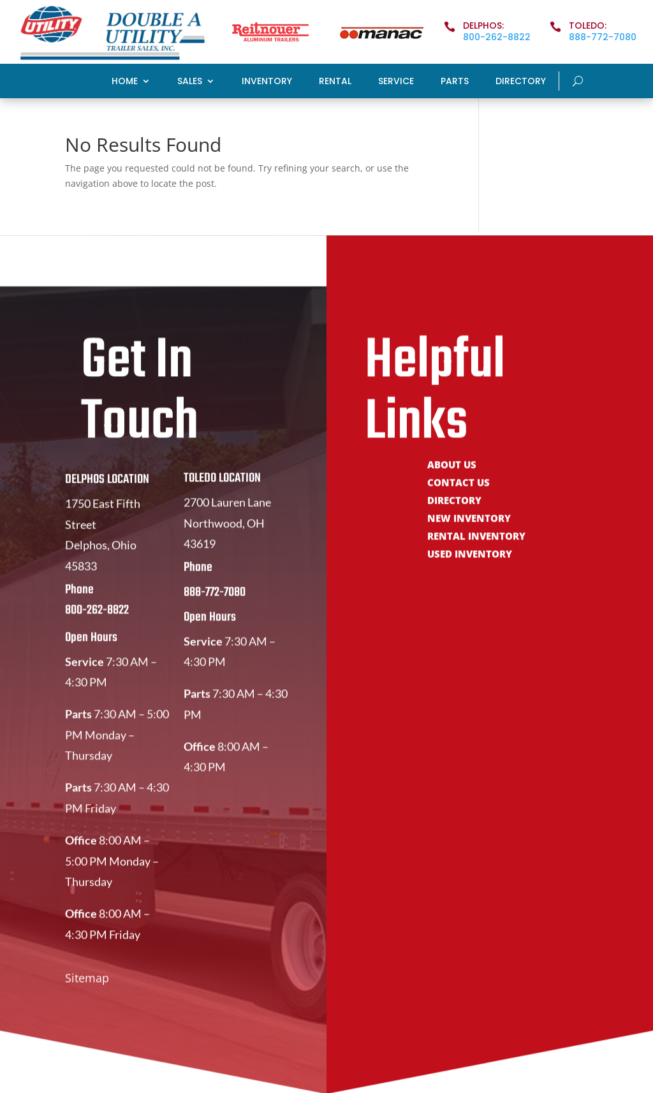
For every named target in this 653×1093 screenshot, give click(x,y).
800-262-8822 (497, 37)
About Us (451, 478)
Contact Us (458, 496)
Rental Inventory (476, 550)
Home (125, 82)
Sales (189, 82)
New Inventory (469, 532)
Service (396, 82)
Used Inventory (469, 567)
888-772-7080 (602, 37)
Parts (455, 82)
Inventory (267, 82)
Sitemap (87, 990)
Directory (520, 82)
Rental (335, 82)
